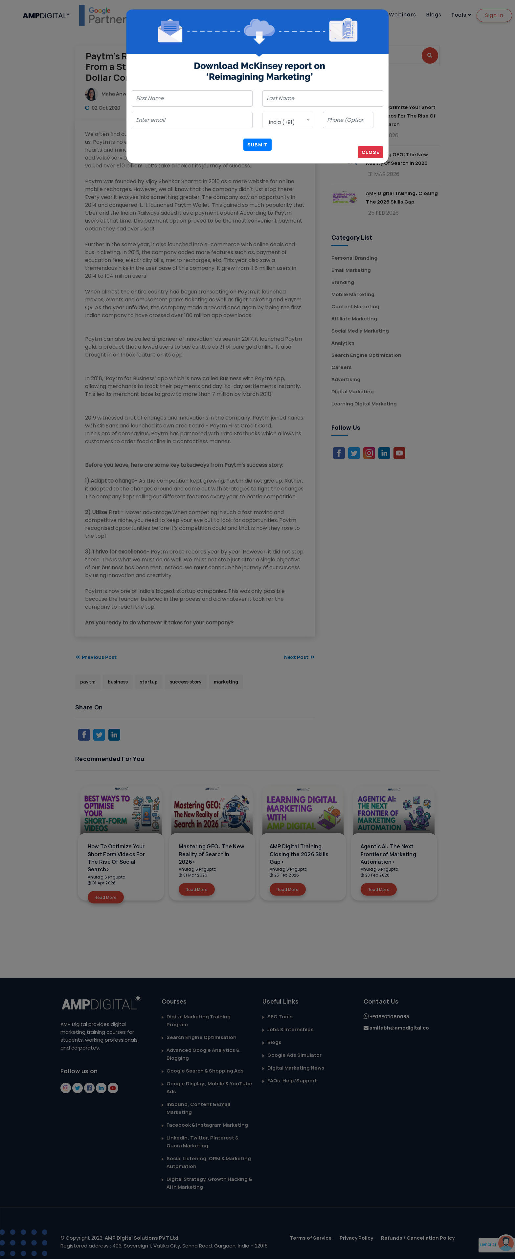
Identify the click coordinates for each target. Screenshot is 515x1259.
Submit (257, 144)
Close (370, 152)
